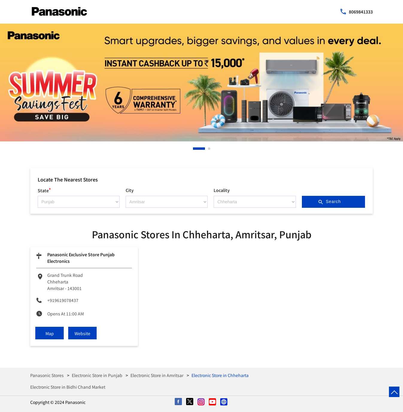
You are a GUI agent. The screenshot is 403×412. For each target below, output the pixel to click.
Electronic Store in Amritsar (156, 375)
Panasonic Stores (47, 375)
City (130, 190)
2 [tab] (209, 148)
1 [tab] (194, 148)
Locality (222, 190)
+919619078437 (62, 300)
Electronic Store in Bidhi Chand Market (67, 386)
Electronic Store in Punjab (97, 375)
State (44, 190)
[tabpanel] (201, 82)
